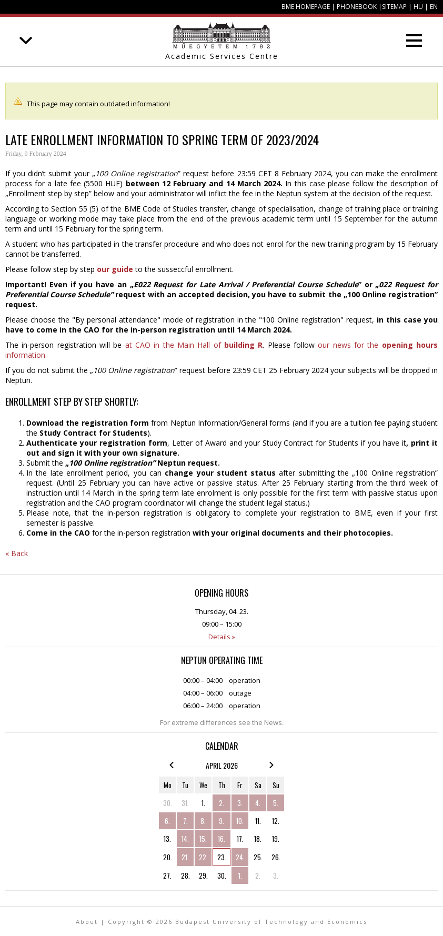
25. (258, 857)
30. (167, 803)
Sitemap (394, 6)
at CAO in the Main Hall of (194, 345)
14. (185, 838)
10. (240, 821)
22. (203, 857)
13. (167, 838)
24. (240, 857)
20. (167, 857)
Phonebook (357, 6)
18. (257, 838)
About (87, 921)
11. (258, 821)
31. (185, 803)
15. (203, 838)
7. (185, 821)
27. (167, 875)
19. (275, 838)
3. (240, 803)
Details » (221, 636)
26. (275, 857)
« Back (16, 553)
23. (221, 857)
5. (275, 803)
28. (185, 875)
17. (240, 838)
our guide (115, 269)
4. (257, 803)
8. (203, 821)
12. (275, 821)
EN (434, 6)
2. (221, 803)
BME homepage (305, 6)
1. (203, 803)
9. (221, 821)
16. (221, 838)
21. (185, 857)
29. (203, 875)
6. (167, 821)
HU (418, 6)
